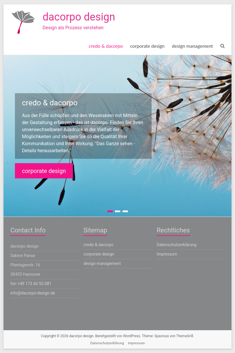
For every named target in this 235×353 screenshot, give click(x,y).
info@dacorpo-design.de (32, 293)
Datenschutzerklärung (176, 244)
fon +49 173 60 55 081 (30, 283)
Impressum (167, 254)
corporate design (147, 46)
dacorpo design (78, 17)
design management (192, 46)
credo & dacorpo (106, 46)
